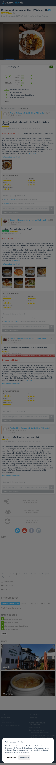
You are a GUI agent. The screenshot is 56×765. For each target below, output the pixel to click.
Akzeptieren (24, 757)
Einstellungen (12, 757)
